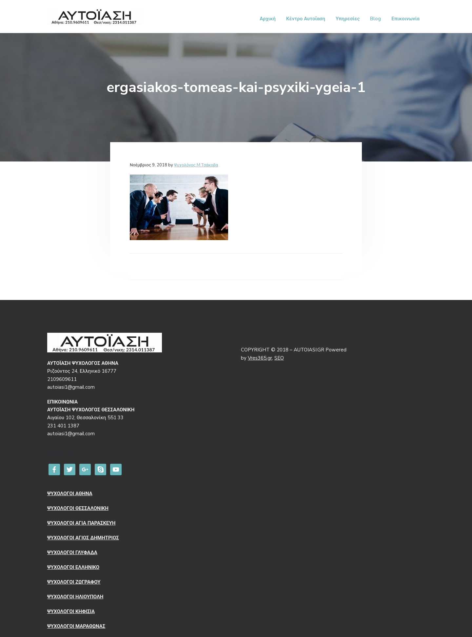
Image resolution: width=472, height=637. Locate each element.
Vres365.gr (260, 358)
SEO (279, 358)
